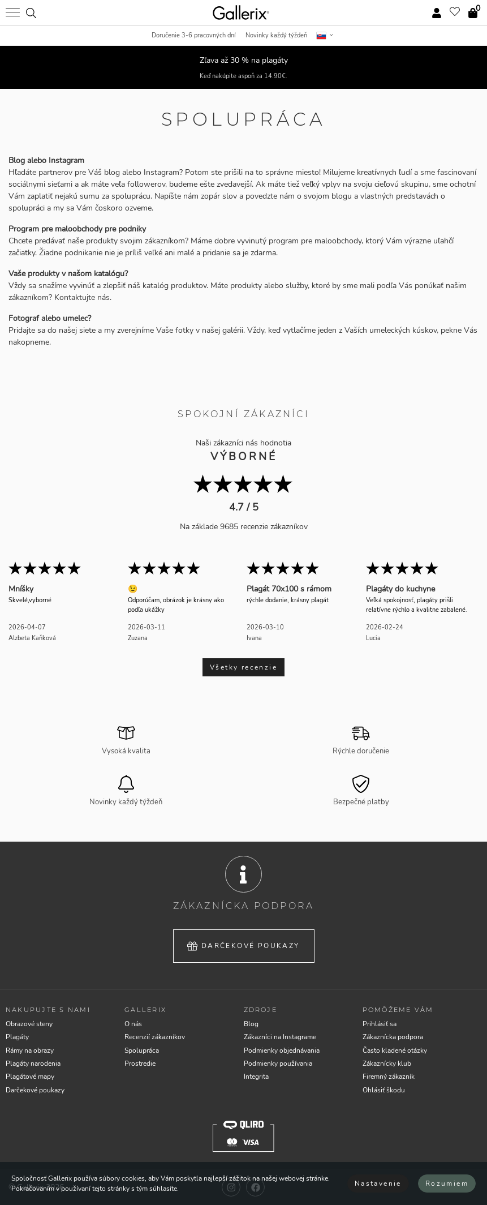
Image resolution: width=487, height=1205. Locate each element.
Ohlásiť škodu (384, 1090)
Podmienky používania (278, 1063)
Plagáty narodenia (33, 1063)
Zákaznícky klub (387, 1063)
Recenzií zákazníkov (154, 1036)
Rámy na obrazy (30, 1050)
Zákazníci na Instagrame (280, 1036)
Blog (251, 1023)
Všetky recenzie (243, 667)
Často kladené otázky (395, 1050)
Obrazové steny (29, 1023)
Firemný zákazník (389, 1076)
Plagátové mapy (30, 1076)
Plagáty (17, 1036)
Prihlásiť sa (380, 1023)
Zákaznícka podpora (393, 1036)
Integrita (256, 1076)
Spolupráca (141, 1050)
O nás (133, 1023)
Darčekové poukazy (243, 946)
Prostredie (140, 1063)
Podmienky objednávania (282, 1050)
